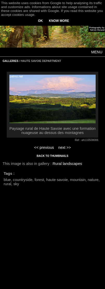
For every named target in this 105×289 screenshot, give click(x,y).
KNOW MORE (59, 21)
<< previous (44, 147)
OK (40, 21)
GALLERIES (10, 60)
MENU (96, 52)
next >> (64, 147)
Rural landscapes (67, 164)
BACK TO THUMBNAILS (52, 155)
